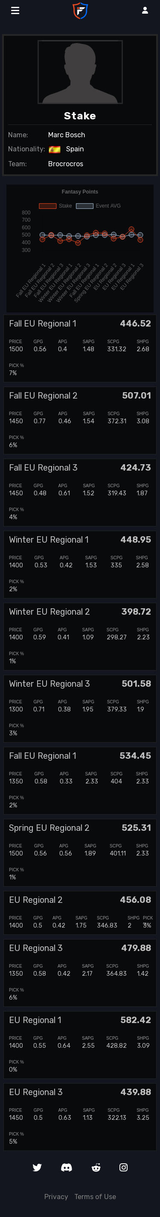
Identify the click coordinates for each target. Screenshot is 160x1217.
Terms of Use (95, 1197)
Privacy (56, 1197)
